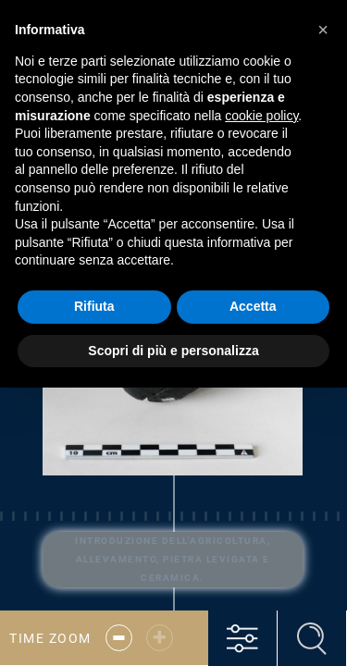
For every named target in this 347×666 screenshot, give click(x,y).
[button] (323, 29)
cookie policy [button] (261, 115)
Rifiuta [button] (94, 306)
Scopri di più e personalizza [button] (173, 350)
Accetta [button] (253, 306)
